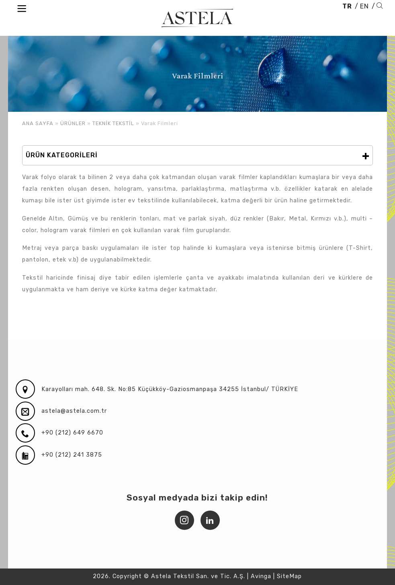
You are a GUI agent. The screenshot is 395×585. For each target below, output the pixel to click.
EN (364, 6)
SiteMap (289, 576)
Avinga (261, 576)
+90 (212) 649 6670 (72, 432)
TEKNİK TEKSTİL (113, 123)
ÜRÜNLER (73, 123)
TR (347, 6)
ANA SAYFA (37, 123)
